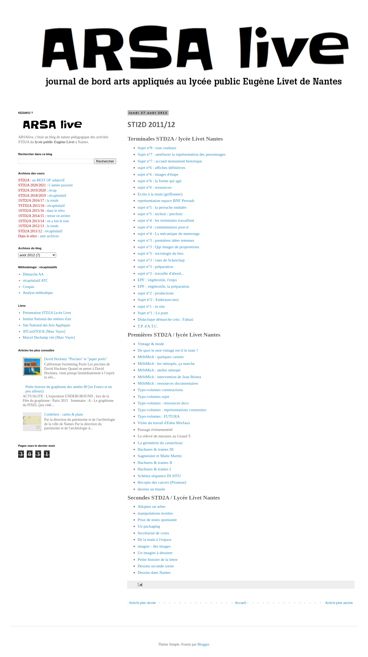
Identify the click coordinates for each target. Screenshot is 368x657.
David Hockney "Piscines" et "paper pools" (75, 359)
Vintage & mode (151, 343)
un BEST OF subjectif (48, 180)
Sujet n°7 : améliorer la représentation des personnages (182, 154)
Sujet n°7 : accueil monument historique (170, 161)
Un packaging (149, 526)
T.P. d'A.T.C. (148, 326)
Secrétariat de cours (153, 533)
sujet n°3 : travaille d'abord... (161, 273)
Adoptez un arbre (152, 506)
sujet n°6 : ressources (155, 187)
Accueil (240, 603)
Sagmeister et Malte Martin (160, 456)
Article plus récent (142, 603)
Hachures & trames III (156, 449)
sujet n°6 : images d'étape (158, 174)
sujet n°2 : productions (156, 293)
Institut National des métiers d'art (47, 319)
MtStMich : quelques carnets (161, 356)
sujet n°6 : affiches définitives (162, 167)
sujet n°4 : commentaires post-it (163, 227)
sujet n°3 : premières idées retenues (166, 240)
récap (52, 190)
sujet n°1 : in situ (151, 306)
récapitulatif (57, 196)
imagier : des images (154, 546)
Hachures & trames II (155, 462)
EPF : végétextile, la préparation (163, 286)
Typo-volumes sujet (153, 396)
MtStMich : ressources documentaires (168, 383)
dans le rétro (56, 211)
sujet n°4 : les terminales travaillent (166, 220)
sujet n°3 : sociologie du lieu (160, 253)
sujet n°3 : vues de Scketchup (161, 260)
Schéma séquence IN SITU (159, 476)
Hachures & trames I (154, 469)
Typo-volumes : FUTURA (159, 416)
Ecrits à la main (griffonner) (160, 194)
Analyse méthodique (38, 293)
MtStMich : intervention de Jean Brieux (169, 377)
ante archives (49, 236)
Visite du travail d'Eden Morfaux (164, 423)
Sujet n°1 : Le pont (153, 313)
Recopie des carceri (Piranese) (162, 482)
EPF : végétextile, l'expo (157, 280)
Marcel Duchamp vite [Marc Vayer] (49, 337)
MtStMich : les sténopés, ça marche (166, 363)
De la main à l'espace (155, 539)
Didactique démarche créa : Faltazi (166, 319)
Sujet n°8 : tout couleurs (157, 148)
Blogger (203, 644)
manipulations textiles (155, 513)
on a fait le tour (58, 221)
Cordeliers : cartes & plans (63, 414)
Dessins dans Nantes (154, 572)
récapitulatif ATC (35, 280)
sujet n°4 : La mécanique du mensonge (169, 233)
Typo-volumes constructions (160, 389)
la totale (52, 200)
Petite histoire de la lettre (158, 559)
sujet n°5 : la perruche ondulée (162, 207)
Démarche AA (33, 274)
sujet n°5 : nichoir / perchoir (160, 214)
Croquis (28, 287)
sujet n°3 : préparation (155, 266)
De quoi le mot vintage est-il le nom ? (168, 350)
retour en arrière (58, 216)
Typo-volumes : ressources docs (163, 403)
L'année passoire (60, 185)
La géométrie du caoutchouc (160, 443)
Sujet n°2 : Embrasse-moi (158, 299)
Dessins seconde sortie (156, 566)
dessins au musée (151, 489)
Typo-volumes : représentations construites (172, 410)
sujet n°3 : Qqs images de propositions (168, 247)
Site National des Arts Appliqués (46, 325)
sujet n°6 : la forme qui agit (160, 181)
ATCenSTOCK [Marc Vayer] (44, 331)
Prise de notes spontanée (157, 519)
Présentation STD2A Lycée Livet (47, 313)
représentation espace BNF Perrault (166, 200)
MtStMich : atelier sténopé (159, 370)
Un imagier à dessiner (155, 552)
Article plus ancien (339, 603)
